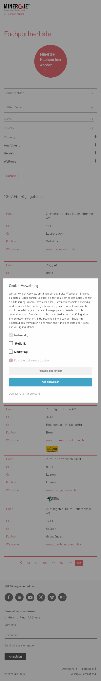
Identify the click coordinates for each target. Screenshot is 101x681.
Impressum (33, 393)
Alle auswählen (50, 382)
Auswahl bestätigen (50, 371)
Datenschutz (16, 393)
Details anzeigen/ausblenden (31, 360)
